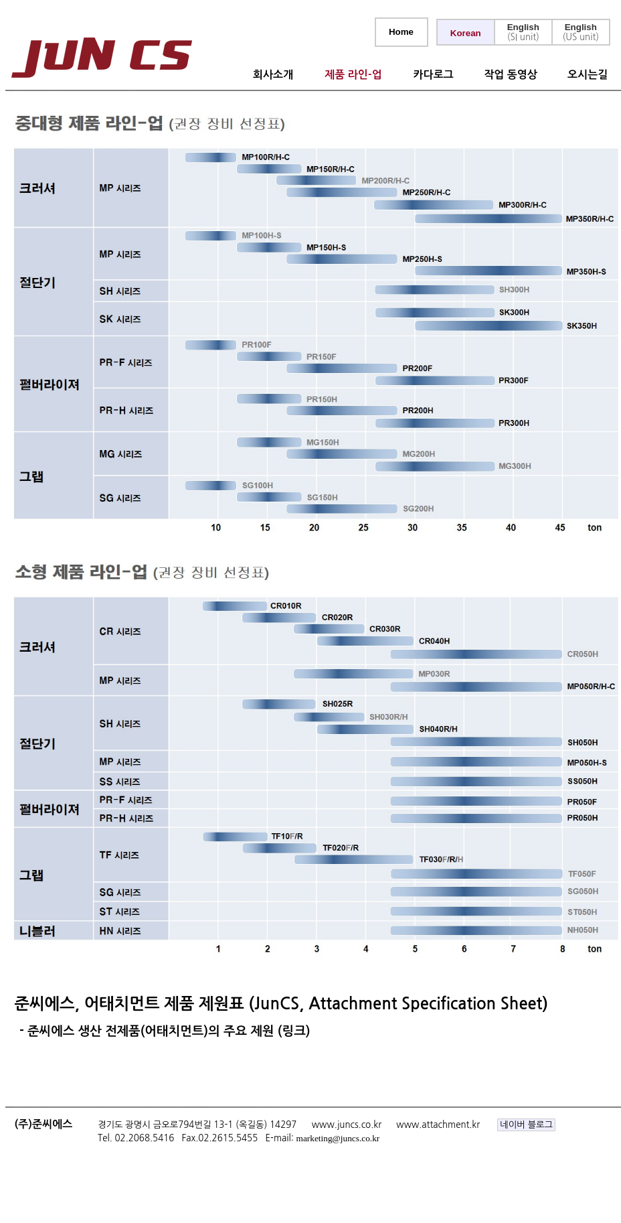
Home (401, 32)
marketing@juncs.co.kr (338, 1138)
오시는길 (587, 75)
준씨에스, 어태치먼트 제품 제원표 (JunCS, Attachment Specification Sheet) (276, 1004)
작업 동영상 (510, 75)
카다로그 (434, 75)
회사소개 (273, 75)
